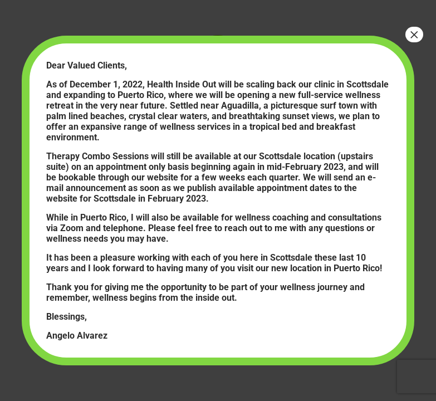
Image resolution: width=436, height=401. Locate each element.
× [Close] (414, 34)
